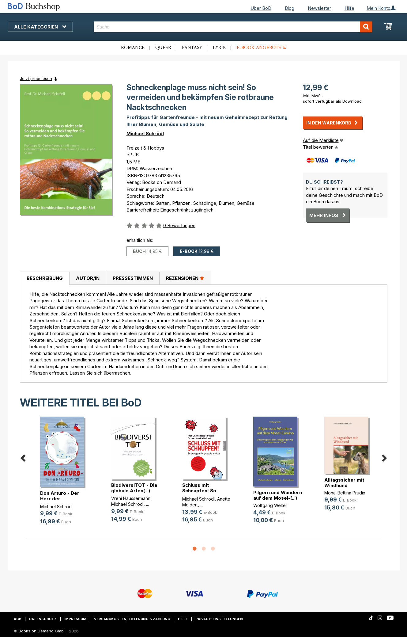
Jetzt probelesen (36, 78)
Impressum (75, 619)
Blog (289, 8)
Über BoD (261, 8)
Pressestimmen (133, 278)
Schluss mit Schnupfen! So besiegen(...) (199, 490)
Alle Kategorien (40, 27)
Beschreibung (45, 278)
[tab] (44, 278)
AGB (17, 619)
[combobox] (233, 26)
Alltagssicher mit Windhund (344, 482)
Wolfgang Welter (270, 505)
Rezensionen (185, 278)
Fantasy (192, 48)
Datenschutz (43, 619)
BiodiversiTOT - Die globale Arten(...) (134, 488)
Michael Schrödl (145, 133)
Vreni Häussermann (130, 498)
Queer (163, 48)
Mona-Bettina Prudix (344, 492)
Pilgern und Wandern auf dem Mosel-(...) (277, 495)
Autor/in (88, 278)
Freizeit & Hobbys (145, 148)
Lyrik (219, 48)
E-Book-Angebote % (261, 48)
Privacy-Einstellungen (219, 619)
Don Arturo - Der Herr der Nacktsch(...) (59, 498)
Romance (133, 48)
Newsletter (319, 8)
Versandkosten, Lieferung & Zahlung (132, 619)
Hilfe (349, 8)
